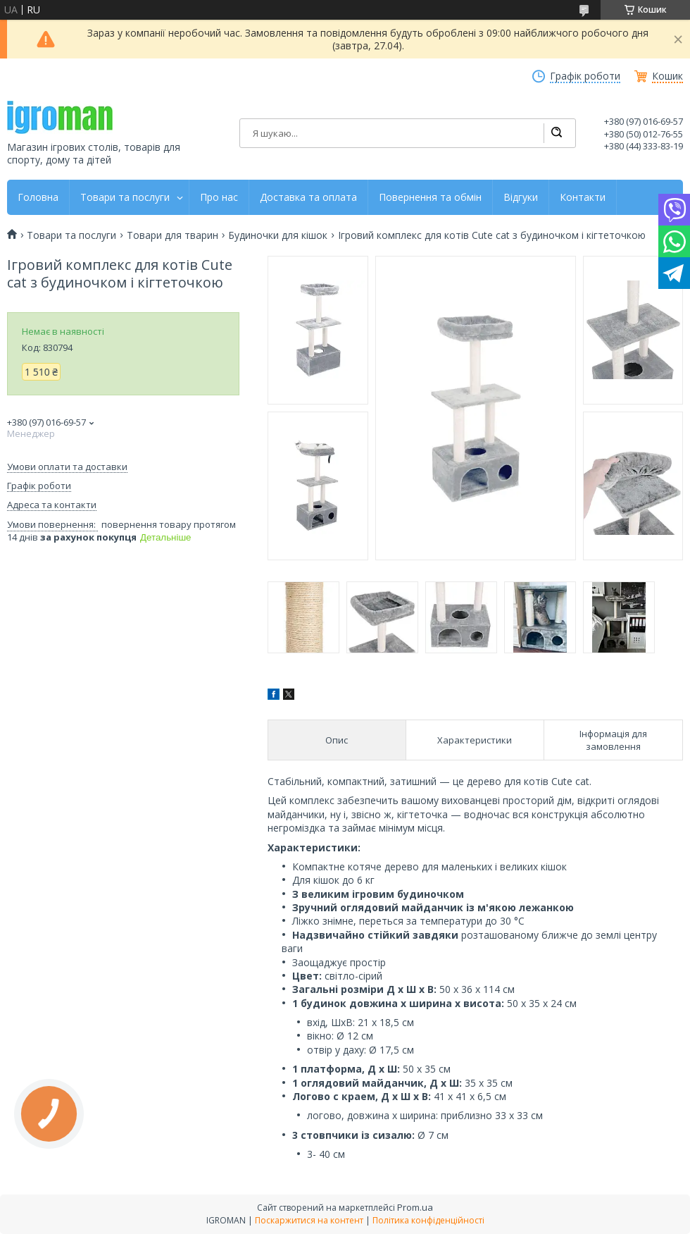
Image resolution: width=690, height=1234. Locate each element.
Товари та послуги (125, 197)
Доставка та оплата (308, 197)
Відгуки (520, 197)
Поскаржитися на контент (309, 1220)
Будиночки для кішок (277, 235)
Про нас (219, 197)
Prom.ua (415, 1207)
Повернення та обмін (430, 197)
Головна (38, 197)
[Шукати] (556, 133)
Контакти (583, 197)
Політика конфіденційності (428, 1220)
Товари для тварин (172, 235)
